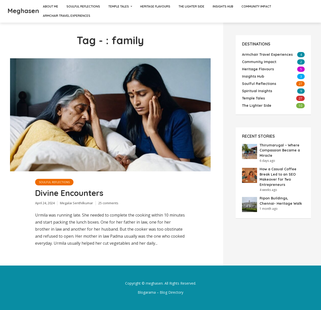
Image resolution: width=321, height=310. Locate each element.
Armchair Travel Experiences (66, 16)
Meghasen (23, 11)
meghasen (154, 283)
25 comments (108, 203)
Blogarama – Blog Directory (160, 292)
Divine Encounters (69, 193)
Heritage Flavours (155, 6)
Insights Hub (223, 6)
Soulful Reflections (83, 6)
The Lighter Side (191, 6)
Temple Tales (118, 6)
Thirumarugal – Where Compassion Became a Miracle (280, 150)
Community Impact (256, 6)
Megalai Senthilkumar (76, 203)
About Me (50, 6)
